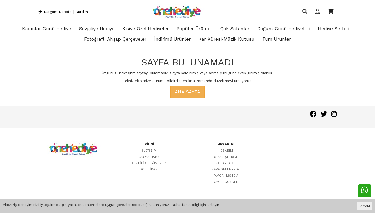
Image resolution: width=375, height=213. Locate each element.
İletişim (149, 150)
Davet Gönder (225, 182)
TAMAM (364, 206)
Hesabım (225, 150)
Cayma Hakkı (150, 157)
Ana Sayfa (187, 92)
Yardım (82, 12)
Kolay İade (225, 163)
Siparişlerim (225, 157)
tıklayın (213, 205)
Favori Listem (225, 175)
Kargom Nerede (54, 12)
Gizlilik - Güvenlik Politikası (149, 166)
